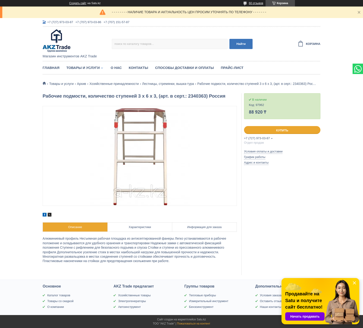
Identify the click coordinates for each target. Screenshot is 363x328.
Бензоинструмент (201, 307)
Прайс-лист (232, 67)
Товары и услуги (83, 67)
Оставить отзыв (271, 301)
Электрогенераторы (132, 301)
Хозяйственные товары (134, 295)
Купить (282, 130)
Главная (51, 67)
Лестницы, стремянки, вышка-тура (168, 84)
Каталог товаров (58, 295)
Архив (81, 84)
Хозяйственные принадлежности (114, 84)
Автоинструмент (129, 307)
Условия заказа (271, 295)
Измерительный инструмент (208, 301)
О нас (116, 67)
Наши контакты (270, 307)
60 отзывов (256, 3)
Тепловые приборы (202, 295)
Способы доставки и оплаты (184, 67)
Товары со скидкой (60, 301)
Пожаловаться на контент (193, 323)
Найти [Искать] (241, 44)
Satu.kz (201, 319)
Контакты (138, 67)
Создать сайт (77, 3)
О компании (55, 307)
